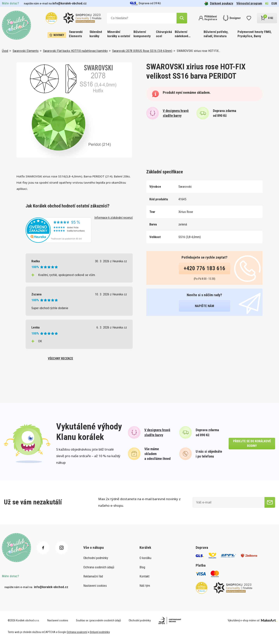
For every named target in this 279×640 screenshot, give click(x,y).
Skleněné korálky (96, 34)
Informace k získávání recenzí (113, 217)
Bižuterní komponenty (142, 34)
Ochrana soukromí (77, 632)
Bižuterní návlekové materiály (181, 34)
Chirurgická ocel (164, 34)
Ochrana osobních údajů (98, 567)
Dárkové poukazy (218, 3)
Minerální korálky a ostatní (118, 34)
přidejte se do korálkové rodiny (252, 443)
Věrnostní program (249, 3)
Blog (142, 567)
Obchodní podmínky (95, 558)
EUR (274, 3)
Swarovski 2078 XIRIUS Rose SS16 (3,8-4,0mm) (142, 51)
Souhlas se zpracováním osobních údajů (98, 620)
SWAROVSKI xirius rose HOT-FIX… (198, 51)
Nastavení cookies (95, 586)
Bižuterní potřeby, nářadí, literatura (216, 34)
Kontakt (144, 576)
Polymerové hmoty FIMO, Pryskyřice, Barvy (254, 34)
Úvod (5, 51)
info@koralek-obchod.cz (69, 3)
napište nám (204, 306)
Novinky (56, 35)
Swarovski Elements (76, 34)
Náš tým (145, 586)
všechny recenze (60, 358)
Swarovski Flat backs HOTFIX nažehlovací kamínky (75, 51)
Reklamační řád (93, 576)
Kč (267, 3)
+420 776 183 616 (204, 268)
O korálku (145, 558)
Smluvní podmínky (100, 632)
